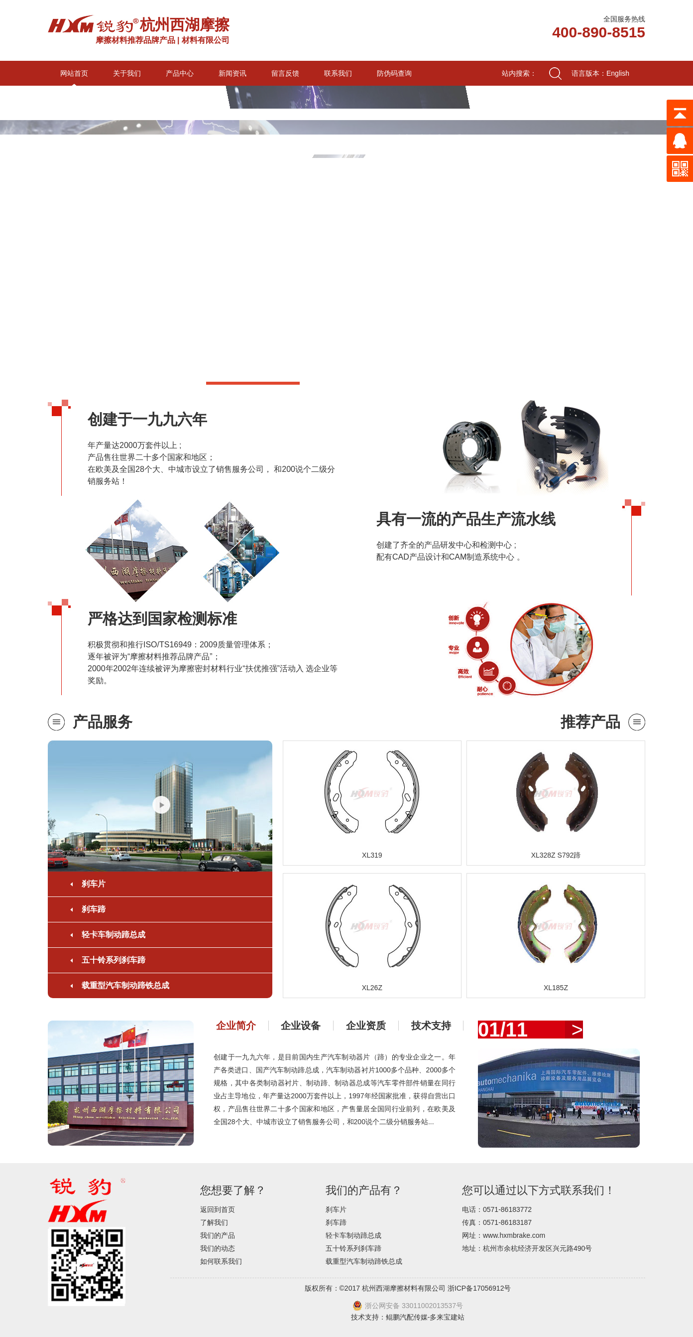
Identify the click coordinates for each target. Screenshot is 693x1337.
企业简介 (236, 1026)
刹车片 (94, 884)
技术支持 (431, 1026)
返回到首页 (217, 1209)
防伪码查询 (394, 73)
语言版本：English (600, 73)
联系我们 (338, 73)
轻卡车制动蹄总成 (113, 934)
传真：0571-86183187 (497, 1222)
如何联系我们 (221, 1261)
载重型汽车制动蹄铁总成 (125, 985)
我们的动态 (217, 1248)
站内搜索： (519, 73)
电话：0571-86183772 (497, 1209)
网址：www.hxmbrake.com (503, 1235)
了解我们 (214, 1222)
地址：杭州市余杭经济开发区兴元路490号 (527, 1248)
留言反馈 (285, 73)
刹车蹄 (94, 909)
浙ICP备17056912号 (479, 1288)
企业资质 (366, 1026)
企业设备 (301, 1026)
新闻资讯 (232, 73)
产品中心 (180, 73)
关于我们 (127, 73)
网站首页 (74, 73)
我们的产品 (217, 1235)
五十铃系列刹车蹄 (113, 960)
